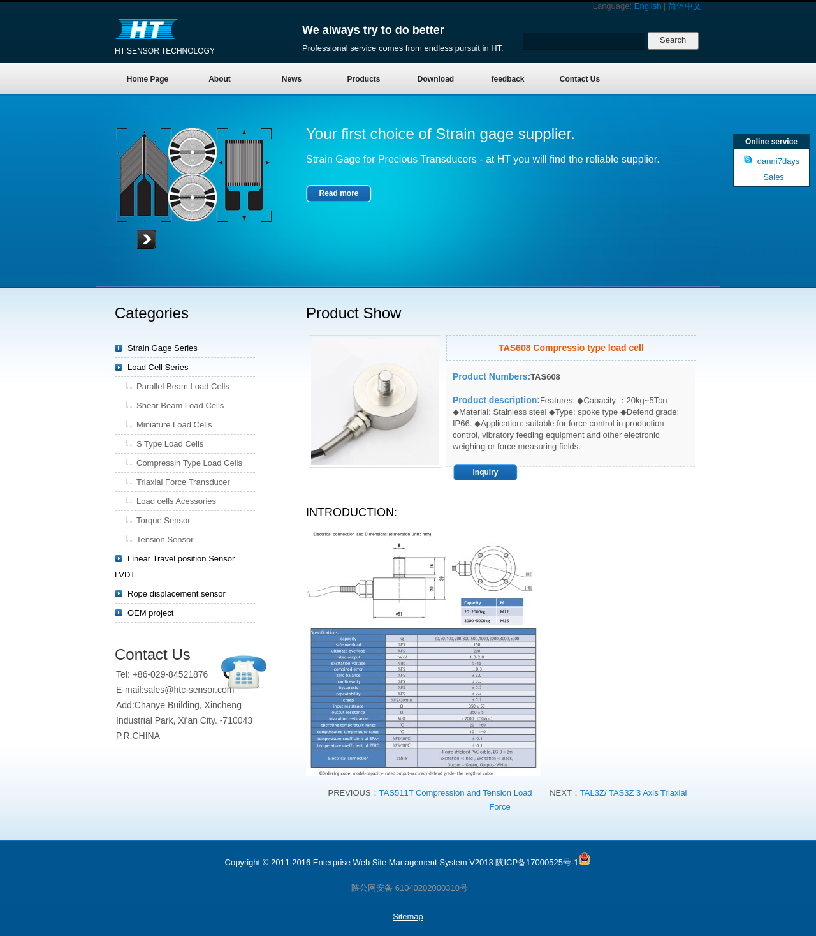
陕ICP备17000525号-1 (536, 862)
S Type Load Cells (169, 444)
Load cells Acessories (176, 501)
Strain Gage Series (162, 348)
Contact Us (580, 79)
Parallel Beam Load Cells (182, 386)
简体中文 (684, 6)
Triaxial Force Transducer (183, 482)
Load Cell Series (157, 367)
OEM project (150, 613)
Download (436, 79)
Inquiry (485, 472)
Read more (338, 193)
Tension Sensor (165, 539)
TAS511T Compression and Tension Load (455, 793)
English (648, 6)
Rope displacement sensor (176, 593)
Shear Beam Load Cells (180, 405)
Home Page (147, 79)
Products (363, 79)
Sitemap (408, 916)
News (292, 79)
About (219, 79)
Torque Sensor (163, 520)
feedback (507, 79)
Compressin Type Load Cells (189, 463)
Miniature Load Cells (174, 424)
